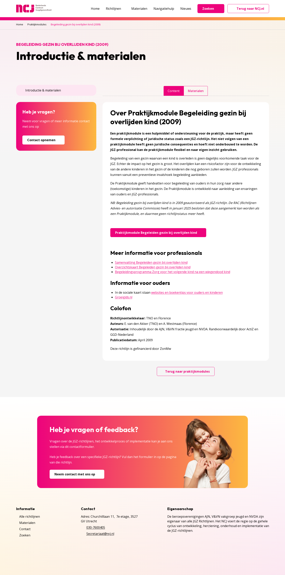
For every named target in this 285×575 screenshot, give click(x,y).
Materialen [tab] (196, 91)
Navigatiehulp (163, 8)
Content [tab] (174, 91)
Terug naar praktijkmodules (186, 371)
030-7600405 (95, 527)
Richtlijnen (115, 8)
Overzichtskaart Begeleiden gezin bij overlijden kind (152, 267)
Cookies (55, 561)
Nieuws (185, 8)
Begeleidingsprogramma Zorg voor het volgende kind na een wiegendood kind (172, 272)
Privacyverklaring (28, 561)
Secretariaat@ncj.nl (100, 534)
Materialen (139, 8)
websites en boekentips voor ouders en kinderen (187, 292)
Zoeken (210, 8)
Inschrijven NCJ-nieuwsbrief (89, 561)
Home (95, 8)
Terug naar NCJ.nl (250, 9)
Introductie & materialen (41, 90)
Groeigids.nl (123, 297)
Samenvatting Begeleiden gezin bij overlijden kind (151, 262)
